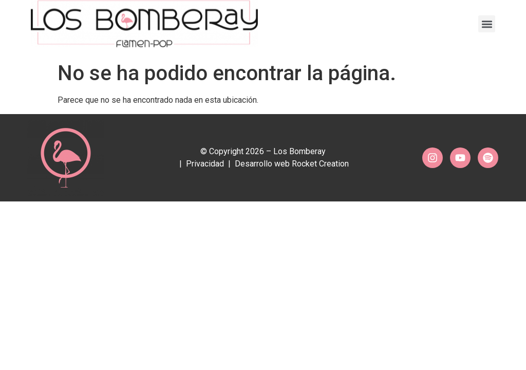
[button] (486, 20)
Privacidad (205, 164)
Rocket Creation (320, 164)
